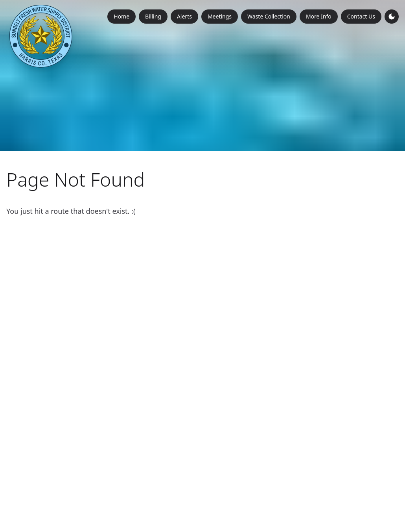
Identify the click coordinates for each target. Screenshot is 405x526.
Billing (153, 16)
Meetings (220, 16)
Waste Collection (268, 16)
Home (121, 16)
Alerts (184, 16)
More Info (318, 16)
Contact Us (361, 16)
